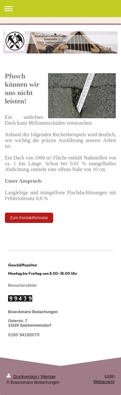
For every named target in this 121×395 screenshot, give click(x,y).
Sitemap (47, 376)
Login (110, 376)
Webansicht (104, 382)
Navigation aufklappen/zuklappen (60, 8)
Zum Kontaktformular (29, 218)
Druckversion (22, 376)
